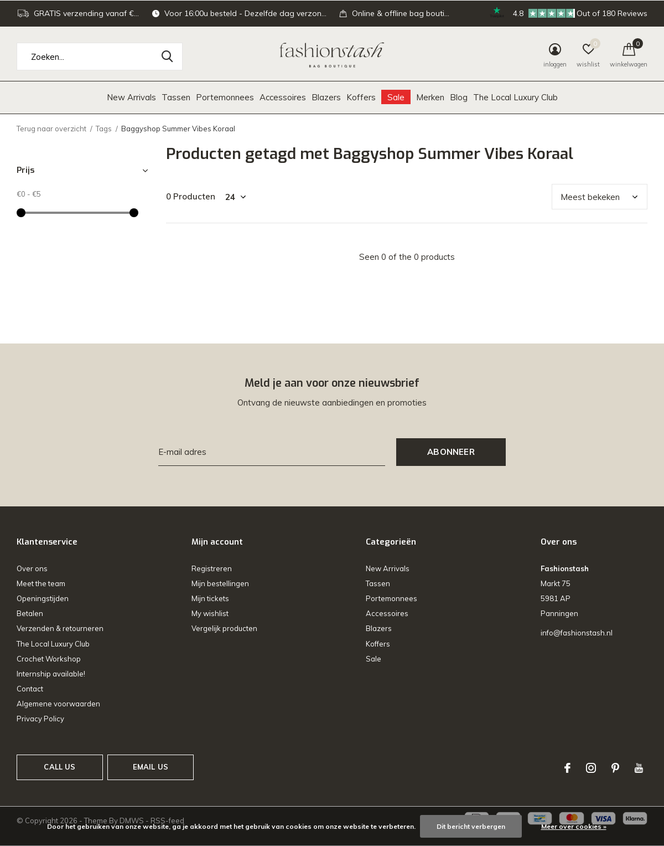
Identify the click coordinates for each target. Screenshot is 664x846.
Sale (395, 97)
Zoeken (167, 56)
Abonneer (451, 452)
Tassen (176, 97)
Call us (59, 766)
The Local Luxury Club (515, 97)
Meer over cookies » (573, 826)
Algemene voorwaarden (58, 703)
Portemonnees (225, 97)
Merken (430, 97)
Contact (30, 688)
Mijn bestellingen (220, 583)
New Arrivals (131, 97)
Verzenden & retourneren (60, 628)
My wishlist (210, 613)
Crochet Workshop (49, 658)
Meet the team (41, 583)
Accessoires (283, 97)
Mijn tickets (210, 598)
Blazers (326, 97)
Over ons (32, 568)
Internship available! (51, 673)
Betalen (30, 613)
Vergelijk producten (224, 628)
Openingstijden (43, 598)
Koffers (361, 97)
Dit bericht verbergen (471, 826)
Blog (459, 97)
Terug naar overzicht (51, 128)
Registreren (211, 568)
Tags (104, 128)
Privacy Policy (40, 718)
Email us (150, 766)
